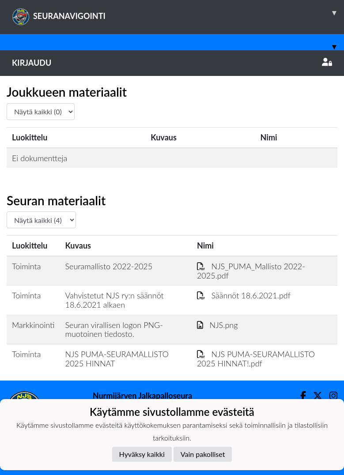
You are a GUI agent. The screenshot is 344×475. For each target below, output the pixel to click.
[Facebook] (299, 395)
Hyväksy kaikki (142, 454)
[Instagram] (329, 395)
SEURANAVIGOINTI (178, 13)
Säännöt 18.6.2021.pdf (244, 295)
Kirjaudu (172, 63)
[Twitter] (314, 395)
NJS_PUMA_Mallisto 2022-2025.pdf (251, 270)
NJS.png (217, 325)
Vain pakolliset (203, 454)
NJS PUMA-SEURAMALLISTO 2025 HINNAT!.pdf (256, 358)
